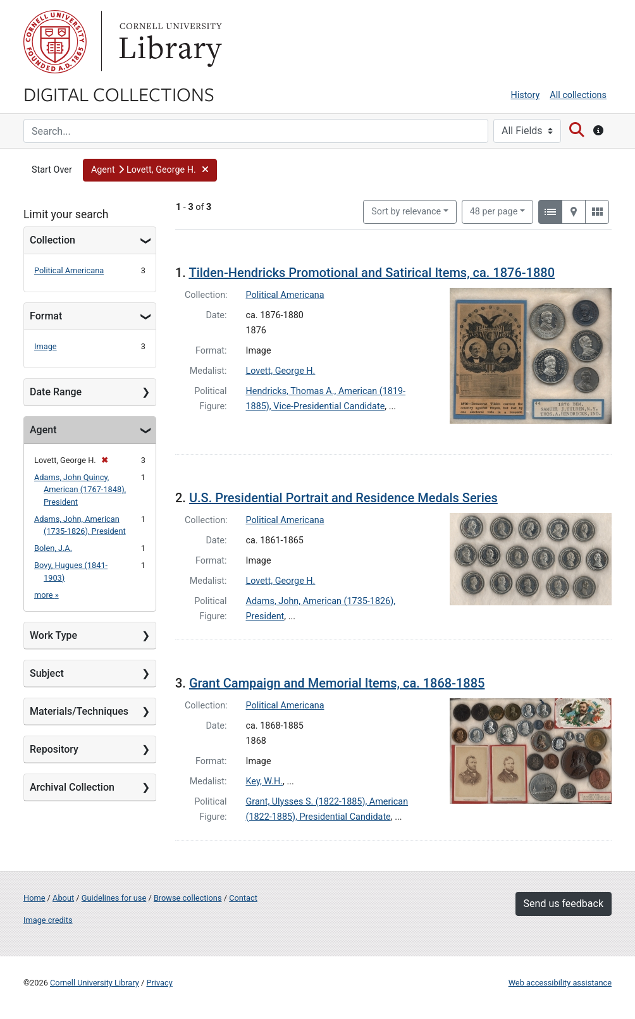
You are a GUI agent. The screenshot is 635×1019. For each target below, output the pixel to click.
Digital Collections (118, 93)
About (63, 898)
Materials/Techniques (79, 711)
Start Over (52, 169)
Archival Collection (72, 787)
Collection (52, 240)
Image (45, 346)
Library (168, 41)
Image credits (48, 920)
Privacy (159, 982)
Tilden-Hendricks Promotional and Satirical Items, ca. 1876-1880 (371, 272)
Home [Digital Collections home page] (34, 898)
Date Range (56, 392)
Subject (47, 673)
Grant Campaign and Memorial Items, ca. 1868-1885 (337, 683)
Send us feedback (563, 904)
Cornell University (55, 41)
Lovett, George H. (281, 371)
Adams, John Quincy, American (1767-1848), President (80, 489)
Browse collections (188, 898)
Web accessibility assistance (560, 982)
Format (46, 316)
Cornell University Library (94, 982)
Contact (243, 898)
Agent (43, 430)
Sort (406, 211)
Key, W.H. (264, 781)
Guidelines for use (114, 898)
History (525, 95)
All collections (578, 95)
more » (46, 595)
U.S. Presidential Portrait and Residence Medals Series (343, 497)
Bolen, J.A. (53, 548)
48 (494, 210)
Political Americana (69, 270)
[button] (150, 170)
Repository (54, 749)
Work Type (53, 635)
